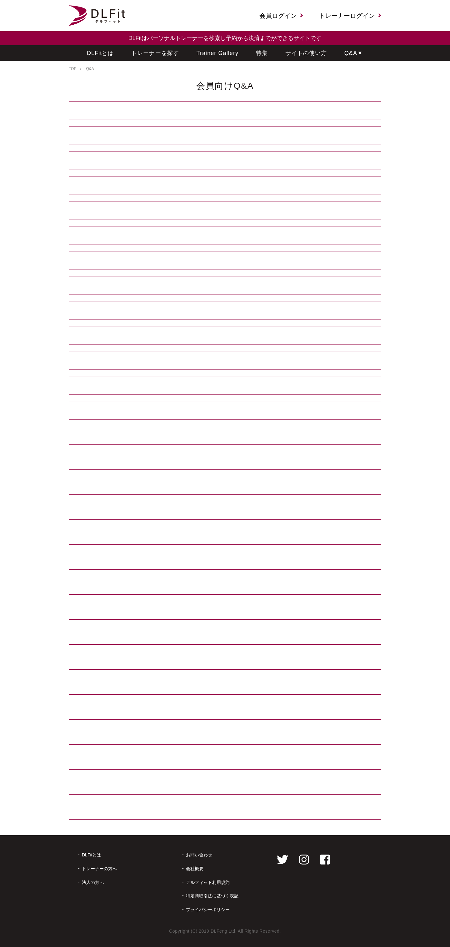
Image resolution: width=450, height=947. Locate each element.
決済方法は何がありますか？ (225, 285)
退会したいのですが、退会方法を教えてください (225, 785)
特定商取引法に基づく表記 (212, 895)
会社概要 (194, 868)
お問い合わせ (199, 854)
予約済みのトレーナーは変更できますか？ (225, 760)
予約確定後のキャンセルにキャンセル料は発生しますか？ (225, 710)
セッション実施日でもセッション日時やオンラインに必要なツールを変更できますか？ (225, 560)
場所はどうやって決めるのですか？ (225, 485)
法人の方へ (93, 882)
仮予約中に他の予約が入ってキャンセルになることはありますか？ (225, 635)
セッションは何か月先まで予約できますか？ (225, 160)
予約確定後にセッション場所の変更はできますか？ (225, 510)
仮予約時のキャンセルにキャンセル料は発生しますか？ (225, 685)
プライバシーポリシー (208, 909)
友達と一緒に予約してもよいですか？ (225, 360)
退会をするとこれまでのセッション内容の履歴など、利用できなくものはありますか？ (225, 810)
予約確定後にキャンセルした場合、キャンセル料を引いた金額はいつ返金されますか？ (225, 735)
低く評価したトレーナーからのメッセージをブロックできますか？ (225, 260)
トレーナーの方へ (99, 868)
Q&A (353, 53)
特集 (262, 53)
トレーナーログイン (350, 15)
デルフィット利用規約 (208, 882)
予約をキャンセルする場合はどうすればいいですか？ (225, 660)
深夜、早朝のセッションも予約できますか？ (225, 185)
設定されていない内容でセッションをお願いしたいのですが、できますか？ (225, 210)
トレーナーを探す (155, 53)
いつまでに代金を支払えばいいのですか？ (225, 310)
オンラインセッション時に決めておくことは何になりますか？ (225, 460)
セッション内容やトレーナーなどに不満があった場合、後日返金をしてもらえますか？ (225, 610)
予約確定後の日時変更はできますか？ (225, 535)
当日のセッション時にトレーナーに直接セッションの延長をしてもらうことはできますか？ (225, 585)
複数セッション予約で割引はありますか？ (225, 335)
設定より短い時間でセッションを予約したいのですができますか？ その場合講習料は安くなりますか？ (219, 435)
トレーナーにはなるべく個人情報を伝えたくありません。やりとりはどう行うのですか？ (225, 235)
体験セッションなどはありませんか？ (225, 385)
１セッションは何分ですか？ (225, 410)
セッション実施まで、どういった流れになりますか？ (225, 135)
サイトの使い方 (306, 53)
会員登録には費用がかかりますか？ (225, 110)
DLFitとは (100, 53)
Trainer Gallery (218, 53)
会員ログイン (281, 15)
